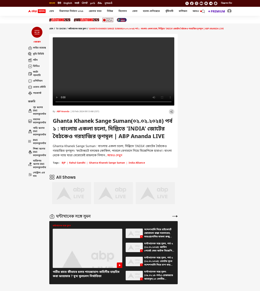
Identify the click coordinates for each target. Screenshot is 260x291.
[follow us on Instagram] (206, 3)
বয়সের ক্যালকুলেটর (37, 121)
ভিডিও (34, 66)
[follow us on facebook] (192, 3)
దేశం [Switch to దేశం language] (100, 3)
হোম (51, 11)
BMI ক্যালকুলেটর (37, 142)
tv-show (61, 28)
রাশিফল (183, 11)
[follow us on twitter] (187, 3)
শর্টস (33, 60)
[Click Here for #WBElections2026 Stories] (86, 20)
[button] (37, 35)
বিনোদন (123, 11)
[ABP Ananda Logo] (37, 11)
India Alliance (137, 163)
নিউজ (110, 11)
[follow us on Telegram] (211, 3)
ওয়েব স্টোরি (37, 87)
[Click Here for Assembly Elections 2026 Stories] (59, 20)
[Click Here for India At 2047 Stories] (122, 20)
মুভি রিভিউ (36, 54)
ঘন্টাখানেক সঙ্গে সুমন (77, 28)
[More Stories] (175, 216)
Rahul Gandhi (77, 163)
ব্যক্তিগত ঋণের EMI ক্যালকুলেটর (37, 164)
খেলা (134, 11)
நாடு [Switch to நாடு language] (92, 3)
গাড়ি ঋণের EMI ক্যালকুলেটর (37, 131)
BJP (64, 163)
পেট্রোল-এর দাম (36, 174)
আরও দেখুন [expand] (114, 155)
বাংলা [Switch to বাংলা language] (52, 3)
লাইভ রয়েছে (37, 48)
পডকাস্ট (34, 93)
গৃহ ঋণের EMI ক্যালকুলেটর (37, 111)
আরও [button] (197, 11)
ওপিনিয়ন (35, 81)
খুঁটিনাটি (169, 11)
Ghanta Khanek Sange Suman (107, 163)
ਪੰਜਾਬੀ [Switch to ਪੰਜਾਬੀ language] (85, 3)
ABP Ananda (63, 111)
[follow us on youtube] (201, 3)
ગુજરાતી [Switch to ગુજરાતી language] (108, 3)
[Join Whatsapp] (216, 3)
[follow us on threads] (197, 3)
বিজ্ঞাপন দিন (226, 3)
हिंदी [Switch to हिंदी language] (59, 3)
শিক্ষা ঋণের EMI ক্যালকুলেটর (37, 152)
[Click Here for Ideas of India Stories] (108, 20)
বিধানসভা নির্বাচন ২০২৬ (71, 11)
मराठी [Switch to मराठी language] (77, 3)
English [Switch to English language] (68, 3)
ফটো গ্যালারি (34, 73)
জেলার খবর (95, 11)
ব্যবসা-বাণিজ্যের (151, 11)
